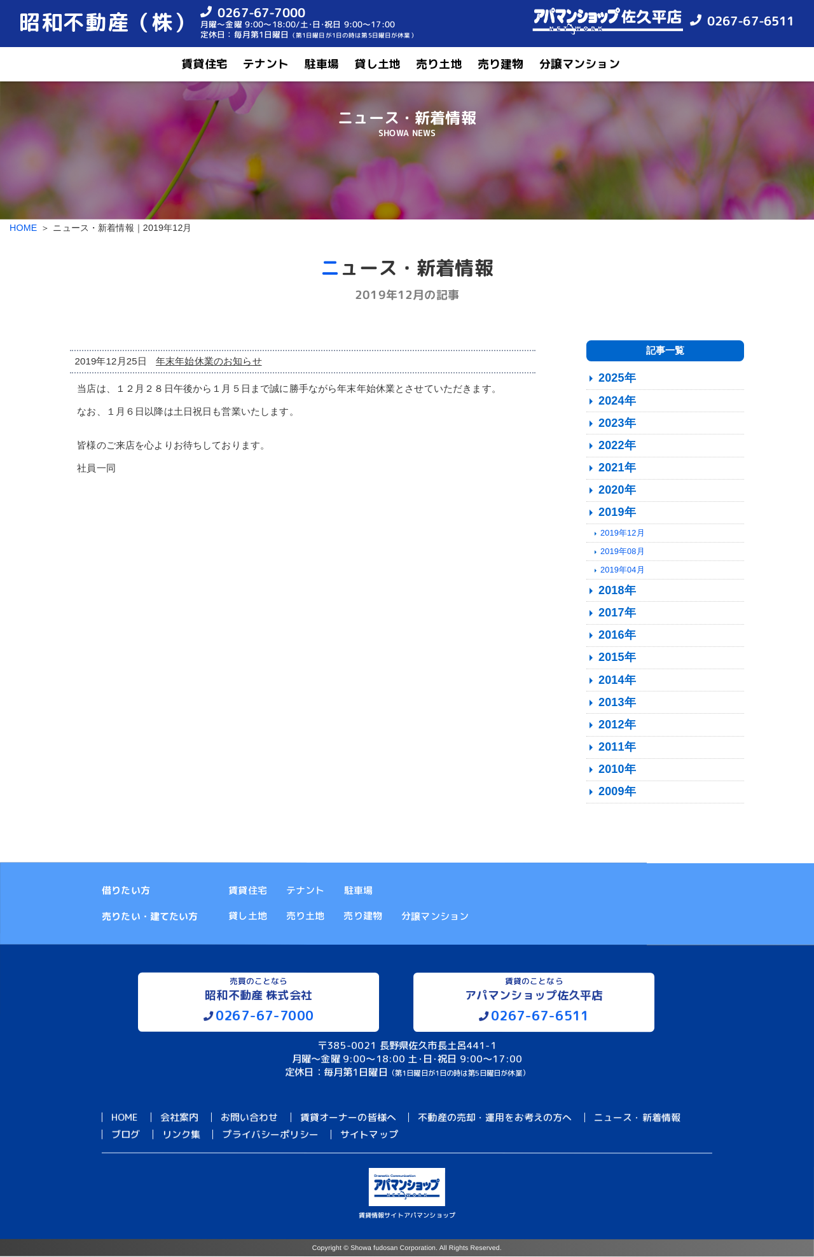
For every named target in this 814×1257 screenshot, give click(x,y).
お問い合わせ (249, 1117)
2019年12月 (622, 533)
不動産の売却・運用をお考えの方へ (495, 1117)
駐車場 (322, 64)
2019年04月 (622, 569)
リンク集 (181, 1134)
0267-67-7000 (261, 11)
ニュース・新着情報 (637, 1118)
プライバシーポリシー (270, 1134)
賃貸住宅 (204, 64)
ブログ (125, 1134)
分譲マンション (579, 64)
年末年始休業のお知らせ (209, 361)
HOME (23, 228)
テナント (266, 64)
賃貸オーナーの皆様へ (348, 1117)
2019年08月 (622, 551)
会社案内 (179, 1117)
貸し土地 (377, 64)
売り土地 (439, 64)
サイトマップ (369, 1134)
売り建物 (501, 64)
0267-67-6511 (751, 20)
